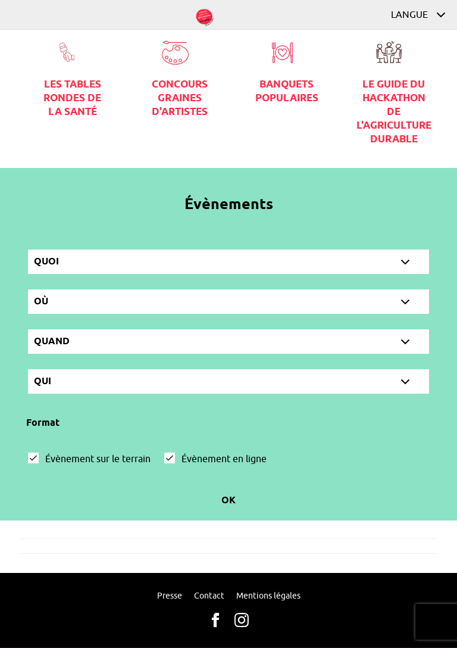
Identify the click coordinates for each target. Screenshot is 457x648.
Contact (209, 596)
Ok (228, 500)
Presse (169, 596)
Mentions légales (268, 596)
